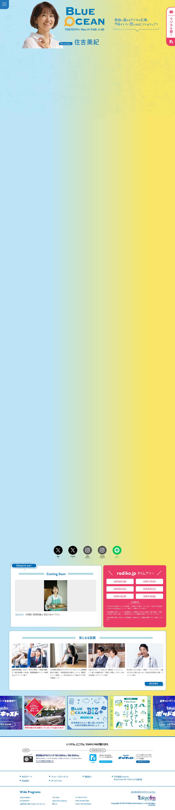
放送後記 (25, 780)
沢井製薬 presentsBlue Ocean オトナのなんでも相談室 (128, 778)
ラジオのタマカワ (81, 797)
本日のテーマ (27, 776)
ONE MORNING (25, 797)
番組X (58, 556)
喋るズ (54, 804)
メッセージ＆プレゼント (59, 776)
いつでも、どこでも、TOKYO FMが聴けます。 (87, 744)
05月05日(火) (149, 589)
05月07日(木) (149, 581)
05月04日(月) (120, 596)
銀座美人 (88, 776)
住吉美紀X (72, 556)
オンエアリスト (56, 780)
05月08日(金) (120, 581)
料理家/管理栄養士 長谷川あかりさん (55, 598)
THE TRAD (55, 797)
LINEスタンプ (117, 556)
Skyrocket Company (59, 800)
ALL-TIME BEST (25, 800)
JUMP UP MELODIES (82, 800)
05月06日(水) (120, 589)
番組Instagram (87, 556)
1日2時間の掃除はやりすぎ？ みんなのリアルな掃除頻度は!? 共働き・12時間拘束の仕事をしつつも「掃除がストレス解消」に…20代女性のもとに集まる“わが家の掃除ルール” (68, 672)
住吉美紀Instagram (102, 556)
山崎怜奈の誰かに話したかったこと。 (33, 804)
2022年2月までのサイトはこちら (143, 791)
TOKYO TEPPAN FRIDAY (83, 804)
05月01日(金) (149, 596)
